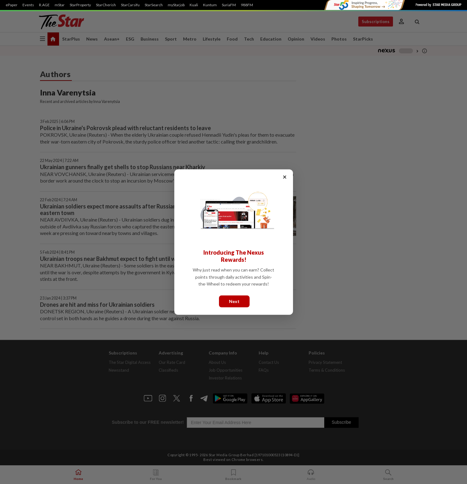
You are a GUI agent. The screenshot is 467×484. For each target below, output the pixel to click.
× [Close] (285, 176)
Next (234, 301)
